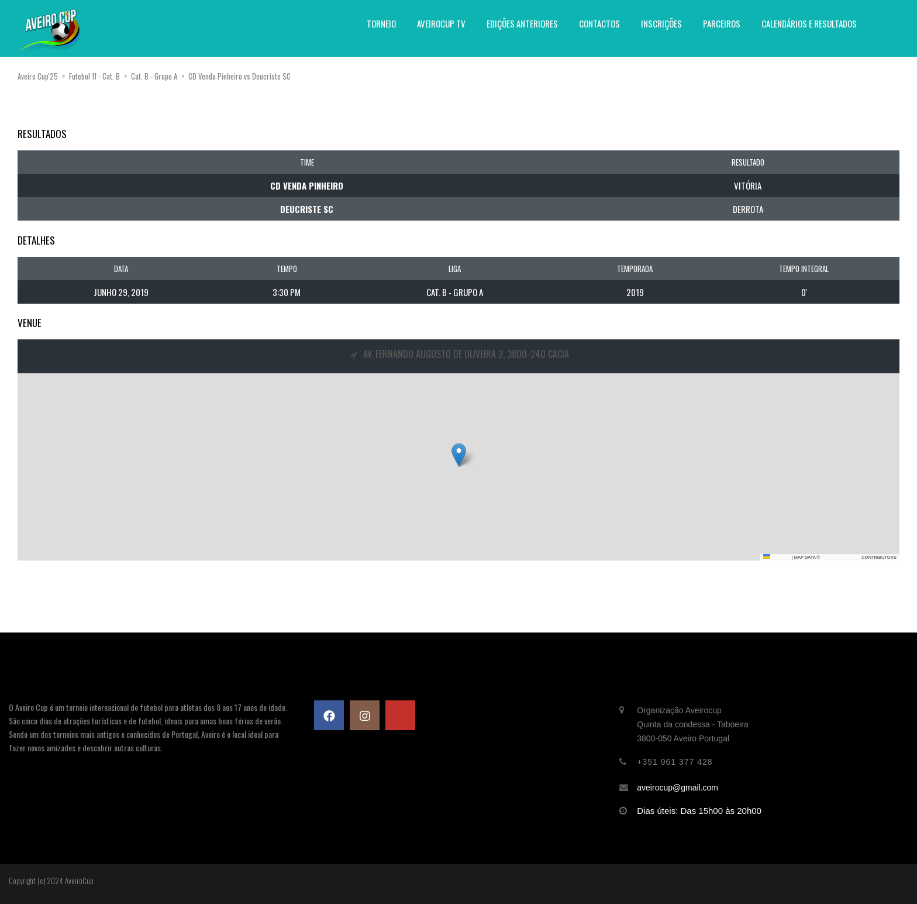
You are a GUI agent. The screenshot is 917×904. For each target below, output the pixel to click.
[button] (458, 455)
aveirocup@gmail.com (677, 787)
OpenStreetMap (840, 557)
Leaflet (776, 557)
